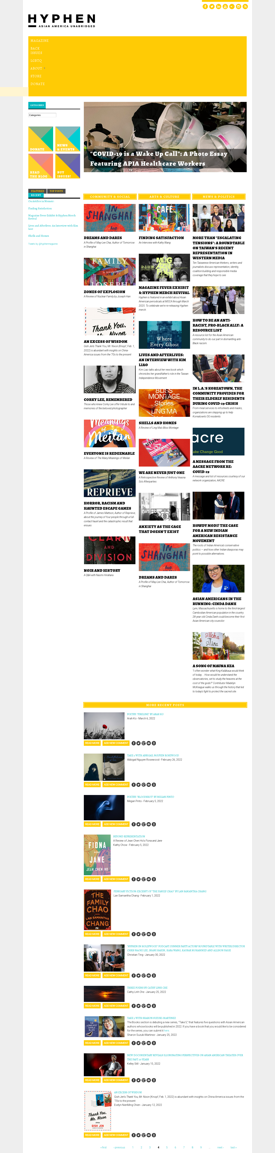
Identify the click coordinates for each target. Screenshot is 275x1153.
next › (220, 1096)
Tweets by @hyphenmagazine (43, 193)
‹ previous (119, 1096)
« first (103, 1096)
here (166, 979)
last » (234, 1096)
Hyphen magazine (45, 1134)
